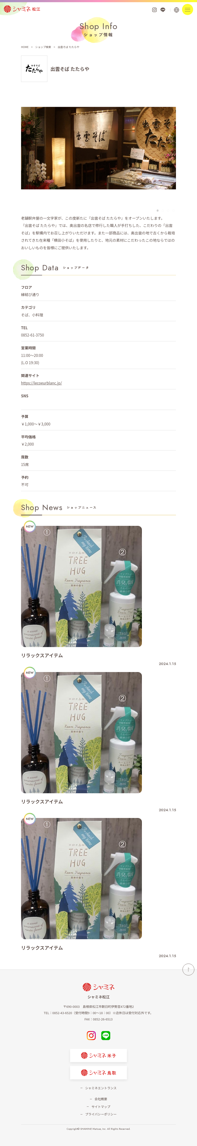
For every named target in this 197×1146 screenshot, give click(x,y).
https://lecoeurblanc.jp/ (41, 382)
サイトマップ (100, 1106)
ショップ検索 (43, 47)
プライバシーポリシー (101, 1114)
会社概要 (101, 1099)
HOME (25, 47)
